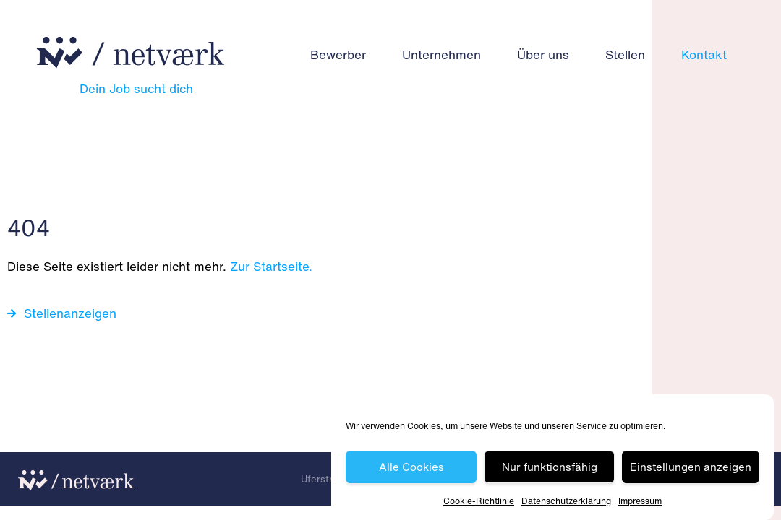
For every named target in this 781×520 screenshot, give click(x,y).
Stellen (625, 55)
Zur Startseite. (271, 266)
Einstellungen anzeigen (690, 467)
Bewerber (338, 55)
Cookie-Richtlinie (478, 501)
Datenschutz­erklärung (566, 501)
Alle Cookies (411, 467)
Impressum (640, 501)
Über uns (543, 55)
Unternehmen (441, 55)
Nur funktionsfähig (549, 467)
